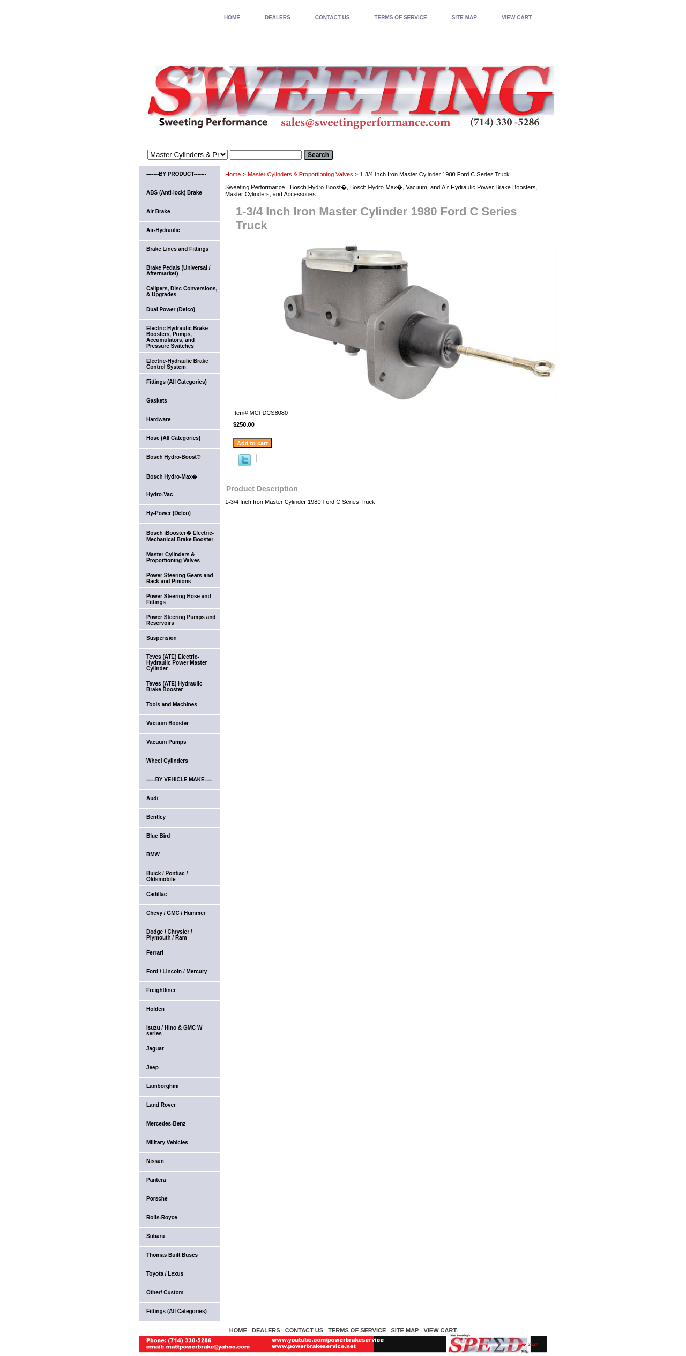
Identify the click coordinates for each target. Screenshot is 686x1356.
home (232, 17)
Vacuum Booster (167, 723)
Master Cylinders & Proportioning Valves (300, 174)
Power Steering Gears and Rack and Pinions (179, 578)
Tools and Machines (171, 704)
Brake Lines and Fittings (177, 249)
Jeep (152, 1067)
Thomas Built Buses (172, 1255)
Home (233, 174)
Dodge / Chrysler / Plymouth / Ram (169, 935)
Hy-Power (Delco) (168, 513)
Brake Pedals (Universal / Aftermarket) (178, 271)
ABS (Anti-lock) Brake (174, 193)
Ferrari (154, 953)
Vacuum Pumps (166, 742)
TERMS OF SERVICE (400, 17)
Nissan (155, 1161)
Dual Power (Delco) (170, 309)
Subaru (155, 1236)
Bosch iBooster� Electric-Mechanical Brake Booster (180, 536)
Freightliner (161, 990)
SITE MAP (464, 17)
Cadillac (156, 894)
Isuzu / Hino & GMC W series (174, 1031)
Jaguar (155, 1049)
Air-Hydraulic (163, 230)
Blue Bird (158, 836)
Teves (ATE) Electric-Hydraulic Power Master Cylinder (176, 663)
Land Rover (161, 1105)
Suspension (161, 638)
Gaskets (156, 401)
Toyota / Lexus (164, 1274)
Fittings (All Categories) (176, 382)
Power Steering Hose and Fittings (178, 599)
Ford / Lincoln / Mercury (176, 971)
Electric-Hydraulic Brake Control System (177, 364)
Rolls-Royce (161, 1217)
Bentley (156, 817)
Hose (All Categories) (173, 438)
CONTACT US (332, 17)
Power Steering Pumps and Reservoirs (180, 620)
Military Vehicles (167, 1142)
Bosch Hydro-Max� (171, 477)
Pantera (156, 1180)
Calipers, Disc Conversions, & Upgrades (181, 291)
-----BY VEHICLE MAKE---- (179, 780)
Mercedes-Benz (165, 1124)
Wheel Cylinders (167, 761)
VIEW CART (517, 17)
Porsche (156, 1199)
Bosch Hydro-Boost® (173, 457)
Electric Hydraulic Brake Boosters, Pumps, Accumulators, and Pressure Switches (177, 337)
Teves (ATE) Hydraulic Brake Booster (174, 686)
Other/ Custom (164, 1292)
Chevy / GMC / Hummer (176, 913)
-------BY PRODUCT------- (176, 174)
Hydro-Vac (159, 494)
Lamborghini (162, 1086)
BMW (153, 855)
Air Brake (158, 211)
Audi (152, 798)
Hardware (158, 419)
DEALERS (277, 17)
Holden (155, 1009)
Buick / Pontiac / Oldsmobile (167, 876)
